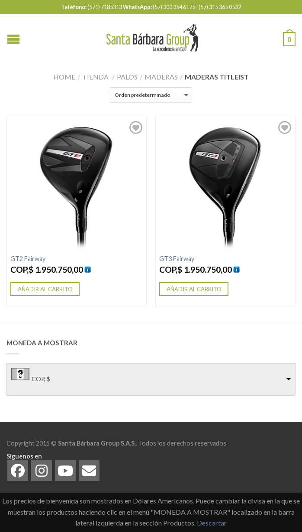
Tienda (95, 77)
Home (64, 77)
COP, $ (41, 378)
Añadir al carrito (45, 289)
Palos (127, 77)
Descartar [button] (212, 523)
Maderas (161, 77)
